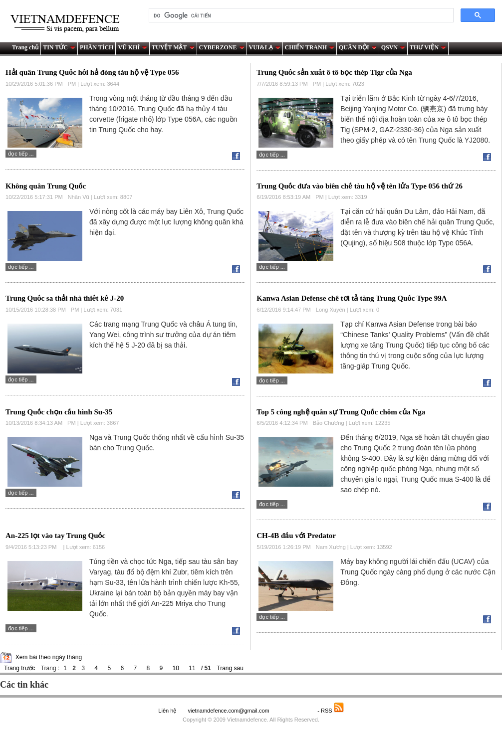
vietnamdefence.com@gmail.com (229, 711)
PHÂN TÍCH (96, 47)
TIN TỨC (59, 47)
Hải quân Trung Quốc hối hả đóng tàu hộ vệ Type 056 (92, 72)
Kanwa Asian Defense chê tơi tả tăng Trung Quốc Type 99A (351, 298)
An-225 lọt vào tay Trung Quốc (55, 536)
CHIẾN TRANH (309, 47)
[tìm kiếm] (300, 15)
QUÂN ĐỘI (358, 47)
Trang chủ (25, 47)
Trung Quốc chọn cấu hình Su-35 (58, 412)
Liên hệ (167, 711)
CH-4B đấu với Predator (296, 536)
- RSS (330, 711)
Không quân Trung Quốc (45, 186)
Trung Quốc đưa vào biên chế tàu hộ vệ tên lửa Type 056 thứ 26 (359, 186)
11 (192, 668)
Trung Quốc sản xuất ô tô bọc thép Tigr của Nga (334, 72)
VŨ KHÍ (132, 47)
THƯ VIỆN (428, 47)
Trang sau (230, 668)
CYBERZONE (222, 47)
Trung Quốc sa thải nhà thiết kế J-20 (64, 298)
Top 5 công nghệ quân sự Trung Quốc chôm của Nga (340, 412)
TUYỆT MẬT (173, 47)
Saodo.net (294, 711)
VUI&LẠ (264, 47)
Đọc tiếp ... (21, 154)
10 (176, 668)
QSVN (393, 47)
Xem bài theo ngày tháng (48, 657)
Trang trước (19, 668)
